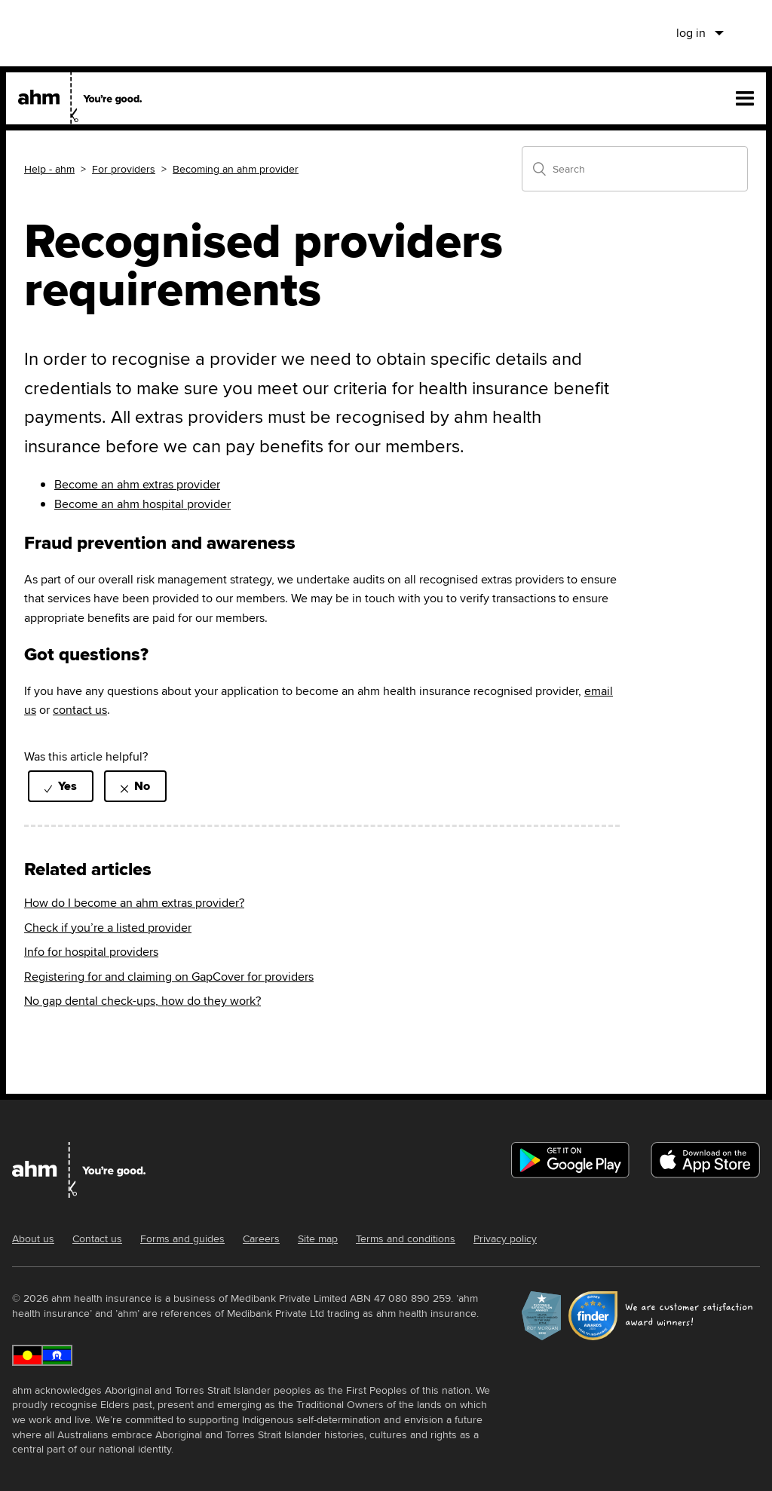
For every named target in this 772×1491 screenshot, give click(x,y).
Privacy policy (505, 1238)
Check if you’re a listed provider (107, 927)
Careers (261, 1238)
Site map (318, 1238)
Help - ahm (49, 168)
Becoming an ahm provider (236, 168)
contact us (80, 709)
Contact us (97, 1238)
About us (33, 1238)
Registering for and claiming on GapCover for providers (169, 976)
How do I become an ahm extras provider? (134, 902)
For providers (123, 168)
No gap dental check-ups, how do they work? (142, 1000)
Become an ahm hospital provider (142, 504)
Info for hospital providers (91, 951)
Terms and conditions (405, 1238)
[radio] (60, 785)
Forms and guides (182, 1238)
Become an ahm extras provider (137, 484)
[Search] (635, 168)
